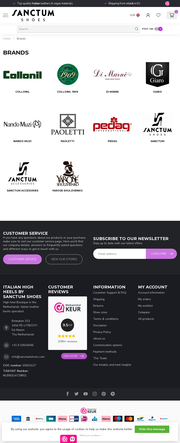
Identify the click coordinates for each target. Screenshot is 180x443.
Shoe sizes (100, 312)
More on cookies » (90, 435)
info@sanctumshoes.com (28, 357)
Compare (144, 312)
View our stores (64, 259)
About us (99, 339)
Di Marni (112, 91)
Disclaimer (100, 325)
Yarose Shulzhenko (67, 190)
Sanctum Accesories (22, 190)
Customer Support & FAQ (109, 293)
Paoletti (67, 141)
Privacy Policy (102, 332)
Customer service (22, 259)
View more (73, 356)
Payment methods (105, 352)
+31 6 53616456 (22, 345)
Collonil (22, 91)
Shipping (99, 299)
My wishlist (145, 306)
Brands (21, 39)
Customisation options (107, 345)
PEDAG (112, 141)
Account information (151, 293)
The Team (100, 358)
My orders (144, 299)
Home (7, 39)
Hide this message (152, 429)
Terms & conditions (105, 319)
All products (146, 319)
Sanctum (157, 141)
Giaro (157, 91)
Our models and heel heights (112, 365)
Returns (98, 306)
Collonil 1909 (67, 91)
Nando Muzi (22, 141)
